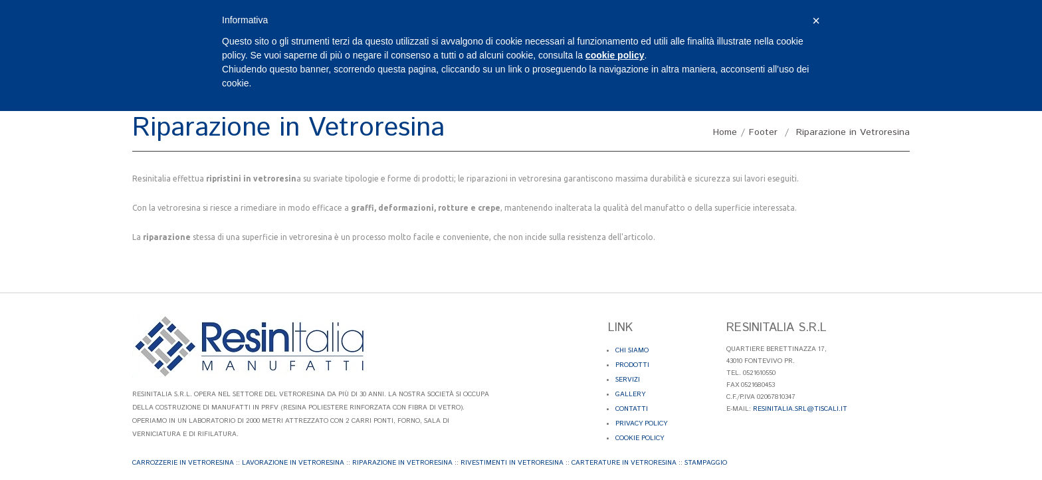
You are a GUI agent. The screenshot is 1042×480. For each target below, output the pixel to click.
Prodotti (632, 365)
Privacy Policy (641, 423)
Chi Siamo (632, 350)
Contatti (631, 409)
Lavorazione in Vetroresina (293, 462)
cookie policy (615, 55)
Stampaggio (705, 462)
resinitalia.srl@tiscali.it (800, 409)
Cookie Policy (639, 438)
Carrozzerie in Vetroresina (183, 462)
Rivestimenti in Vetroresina (512, 462)
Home (725, 132)
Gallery (630, 394)
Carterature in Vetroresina (624, 462)
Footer (763, 132)
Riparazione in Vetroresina (402, 462)
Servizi (627, 379)
